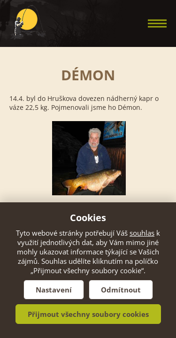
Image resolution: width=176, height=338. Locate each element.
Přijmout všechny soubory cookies (88, 314)
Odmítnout (121, 289)
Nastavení (54, 289)
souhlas (142, 233)
